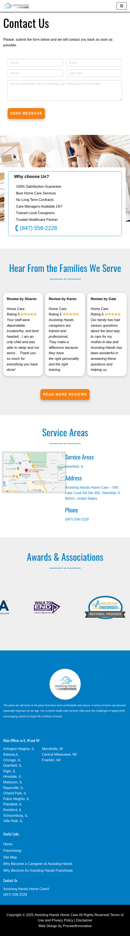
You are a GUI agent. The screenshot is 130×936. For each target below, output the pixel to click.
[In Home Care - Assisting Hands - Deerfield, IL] (16, 6)
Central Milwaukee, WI (59, 754)
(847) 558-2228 (36, 228)
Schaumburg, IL (15, 815)
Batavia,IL (11, 754)
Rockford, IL (12, 810)
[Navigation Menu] (122, 6)
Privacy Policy (62, 920)
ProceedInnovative (77, 926)
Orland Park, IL (15, 793)
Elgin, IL (9, 771)
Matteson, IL (12, 782)
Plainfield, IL (12, 804)
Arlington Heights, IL (19, 749)
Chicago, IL (12, 760)
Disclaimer (84, 920)
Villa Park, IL (13, 821)
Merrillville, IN (52, 749)
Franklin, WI (51, 760)
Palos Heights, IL (16, 799)
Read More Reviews (65, 394)
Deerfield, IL (74, 466)
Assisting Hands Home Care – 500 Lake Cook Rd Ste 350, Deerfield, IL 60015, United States (93, 493)
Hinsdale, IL (12, 776)
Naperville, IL (13, 788)
